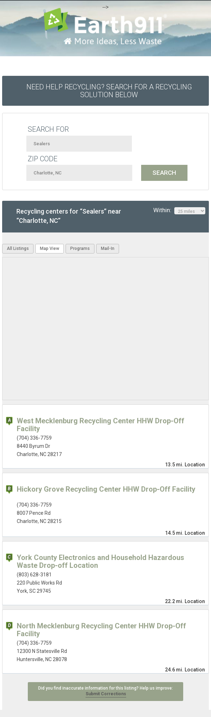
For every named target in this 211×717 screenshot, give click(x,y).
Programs (80, 248)
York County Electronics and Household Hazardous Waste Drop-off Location (100, 561)
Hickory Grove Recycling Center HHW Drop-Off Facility (106, 489)
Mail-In (107, 248)
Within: (179, 210)
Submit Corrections (106, 693)
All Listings (18, 248)
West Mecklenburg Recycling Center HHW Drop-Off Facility (100, 425)
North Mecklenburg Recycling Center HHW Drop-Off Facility (101, 630)
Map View (49, 248)
